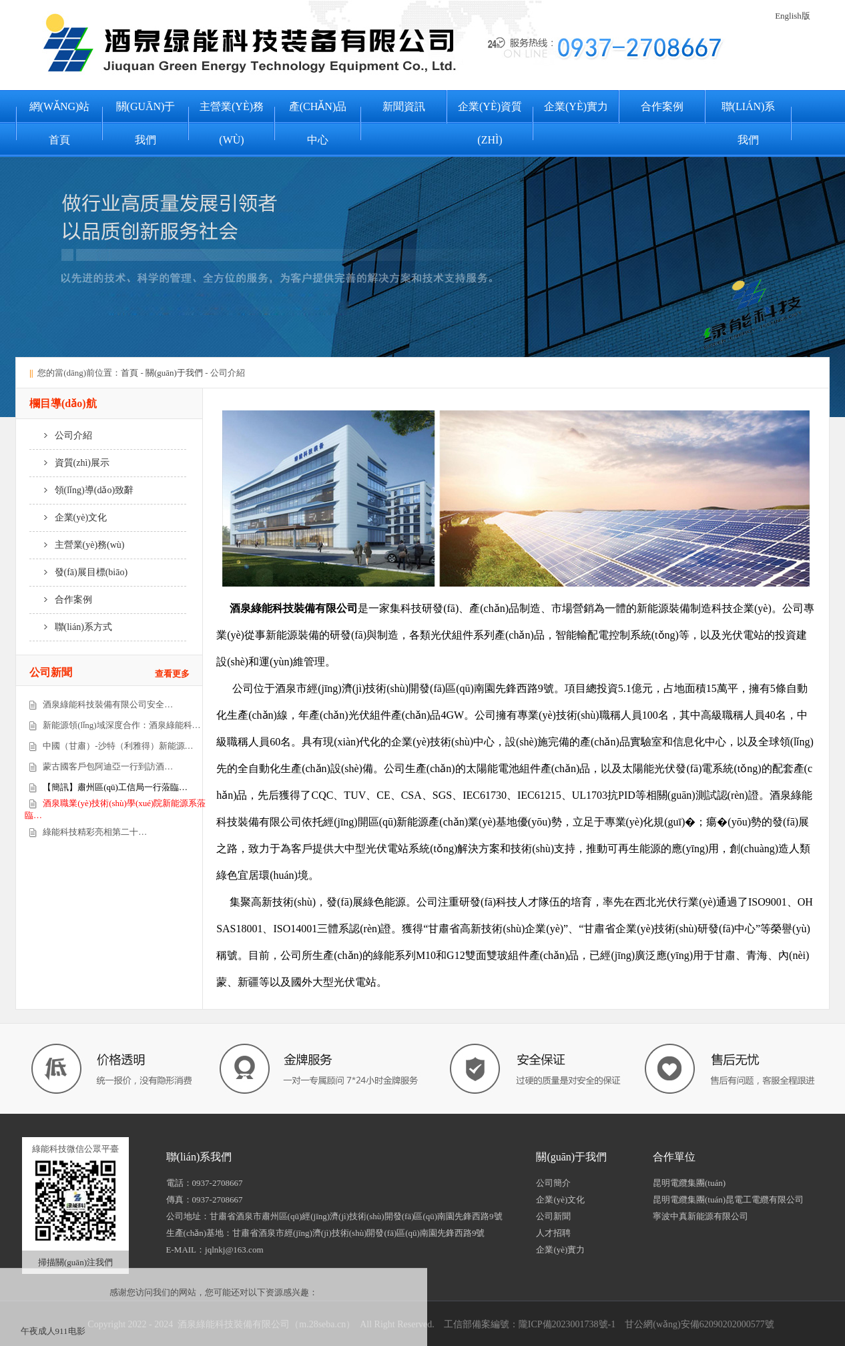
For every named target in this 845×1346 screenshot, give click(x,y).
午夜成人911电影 (53, 1331)
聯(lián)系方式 (70, 627)
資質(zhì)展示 (69, 463)
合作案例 (662, 106)
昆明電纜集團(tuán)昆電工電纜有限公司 (728, 1200)
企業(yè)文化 (68, 518)
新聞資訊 (403, 106)
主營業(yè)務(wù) (232, 123)
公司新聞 (553, 1216)
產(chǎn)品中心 (317, 123)
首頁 (129, 373)
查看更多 (172, 674)
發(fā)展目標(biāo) (78, 572)
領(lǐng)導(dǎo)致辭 (81, 490)
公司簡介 (553, 1183)
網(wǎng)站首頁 (59, 123)
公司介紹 (60, 435)
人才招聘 (553, 1233)
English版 (792, 16)
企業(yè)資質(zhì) (490, 123)
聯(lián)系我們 (749, 123)
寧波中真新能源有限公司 (700, 1216)
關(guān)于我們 (146, 123)
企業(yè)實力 (576, 106)
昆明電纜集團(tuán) (689, 1183)
